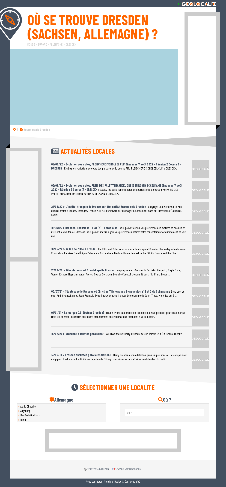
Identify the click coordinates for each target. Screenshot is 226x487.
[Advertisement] (202, 69)
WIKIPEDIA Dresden (96, 469)
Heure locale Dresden (35, 130)
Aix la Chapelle (28, 406)
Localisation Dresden (126, 469)
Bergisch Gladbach (30, 415)
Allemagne (56, 44)
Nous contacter (94, 481)
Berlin (23, 419)
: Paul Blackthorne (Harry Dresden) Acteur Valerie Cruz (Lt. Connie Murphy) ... (118, 332)
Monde (31, 44)
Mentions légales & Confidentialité (122, 481)
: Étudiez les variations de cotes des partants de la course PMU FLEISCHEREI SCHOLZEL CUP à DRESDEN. (116, 165)
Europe (42, 44)
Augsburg (25, 411)
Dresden (71, 44)
